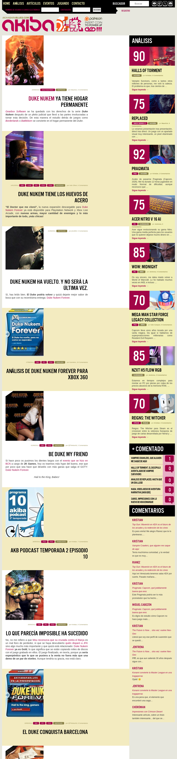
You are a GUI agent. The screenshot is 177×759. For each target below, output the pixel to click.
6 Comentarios (83, 547)
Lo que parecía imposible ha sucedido (47, 347)
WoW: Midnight (144, 267)
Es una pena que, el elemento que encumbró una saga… (148, 699)
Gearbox (77, 568)
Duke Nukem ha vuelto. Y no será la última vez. (49, 151)
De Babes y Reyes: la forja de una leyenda (51, 715)
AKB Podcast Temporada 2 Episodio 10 (49, 301)
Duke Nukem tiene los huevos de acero (53, 102)
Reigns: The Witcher (148, 418)
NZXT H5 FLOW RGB (147, 370)
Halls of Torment (147, 70)
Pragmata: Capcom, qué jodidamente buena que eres (149, 590)
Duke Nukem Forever (58, 164)
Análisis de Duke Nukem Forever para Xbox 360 (47, 201)
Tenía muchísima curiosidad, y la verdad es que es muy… (150, 554)
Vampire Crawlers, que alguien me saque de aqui (146, 459)
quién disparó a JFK (77, 357)
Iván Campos (155, 325)
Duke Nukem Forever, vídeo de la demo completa (52, 666)
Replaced (140, 118)
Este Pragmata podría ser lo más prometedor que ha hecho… (147, 596)
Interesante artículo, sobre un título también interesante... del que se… (148, 717)
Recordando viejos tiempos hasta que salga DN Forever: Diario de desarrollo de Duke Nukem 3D (50, 614)
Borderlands (12, 71)
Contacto (78, 3)
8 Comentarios (65, 388)
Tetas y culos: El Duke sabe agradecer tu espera (58, 500)
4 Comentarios (83, 704)
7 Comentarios (83, 289)
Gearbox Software (16, 61)
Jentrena (158, 224)
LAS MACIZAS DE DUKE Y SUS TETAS (58, 532)
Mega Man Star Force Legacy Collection (150, 317)
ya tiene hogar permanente (58, 52)
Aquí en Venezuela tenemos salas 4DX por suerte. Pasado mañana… (152, 575)
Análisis (18, 3)
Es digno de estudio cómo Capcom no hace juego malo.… (149, 618)
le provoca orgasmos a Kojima (71, 681)
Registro (126, 10)
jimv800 (74, 139)
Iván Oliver (73, 90)
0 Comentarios (83, 90)
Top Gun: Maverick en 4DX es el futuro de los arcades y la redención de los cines (151, 526)
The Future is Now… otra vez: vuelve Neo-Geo (151, 632)
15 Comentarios (82, 189)
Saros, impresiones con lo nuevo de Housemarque (144, 500)
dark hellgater (72, 547)
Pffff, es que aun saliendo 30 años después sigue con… (152, 660)
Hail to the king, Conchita (59, 447)
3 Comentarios (83, 40)
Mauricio (74, 40)
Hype (18, 731)
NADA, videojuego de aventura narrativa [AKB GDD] (145, 491)
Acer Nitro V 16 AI (146, 219)
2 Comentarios (83, 239)
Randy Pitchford (15, 453)
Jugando (63, 3)
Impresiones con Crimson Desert (147, 711)
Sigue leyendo (140, 89)
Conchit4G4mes (14, 466)
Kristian (74, 289)
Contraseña (65, 9)
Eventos (48, 3)
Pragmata (140, 168)
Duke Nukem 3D (46, 639)
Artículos (33, 3)
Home (6, 3)
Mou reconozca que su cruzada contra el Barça (59, 354)
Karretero (72, 189)
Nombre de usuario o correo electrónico (23, 9)
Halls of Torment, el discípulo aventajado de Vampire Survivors (146, 471)
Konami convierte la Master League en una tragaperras (152, 674)
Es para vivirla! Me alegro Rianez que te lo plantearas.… (151, 533)
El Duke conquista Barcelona (38, 397)
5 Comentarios (83, 139)
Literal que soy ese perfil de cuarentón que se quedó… (151, 639)
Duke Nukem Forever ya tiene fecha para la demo (49, 559)
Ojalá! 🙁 (136, 679)
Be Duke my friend (68, 248)
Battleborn (26, 71)
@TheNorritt (72, 239)
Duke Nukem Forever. (17, 263)
